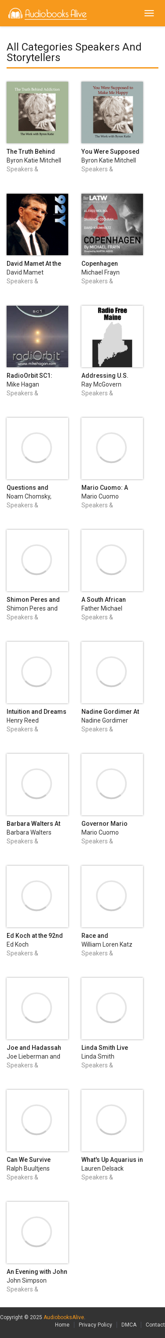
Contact (155, 1325)
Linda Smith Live (104, 1047)
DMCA (128, 1325)
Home (62, 1325)
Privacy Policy (95, 1325)
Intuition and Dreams (36, 711)
